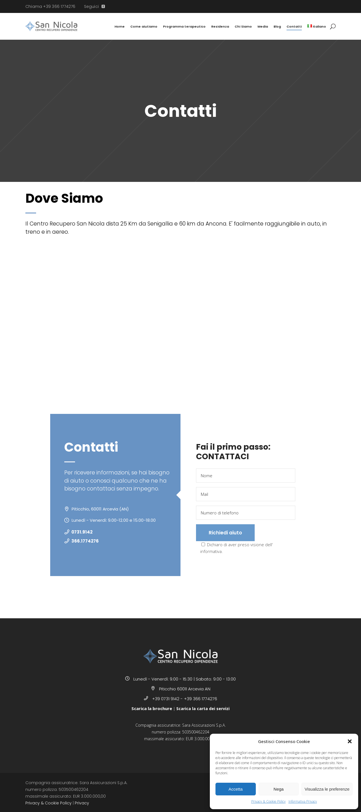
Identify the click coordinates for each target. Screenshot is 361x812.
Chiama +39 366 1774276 (50, 6)
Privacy (82, 803)
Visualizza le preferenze (327, 789)
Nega (279, 789)
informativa (211, 551)
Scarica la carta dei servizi (203, 708)
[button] (350, 741)
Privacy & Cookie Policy (268, 801)
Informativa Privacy (303, 801)
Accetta (235, 789)
